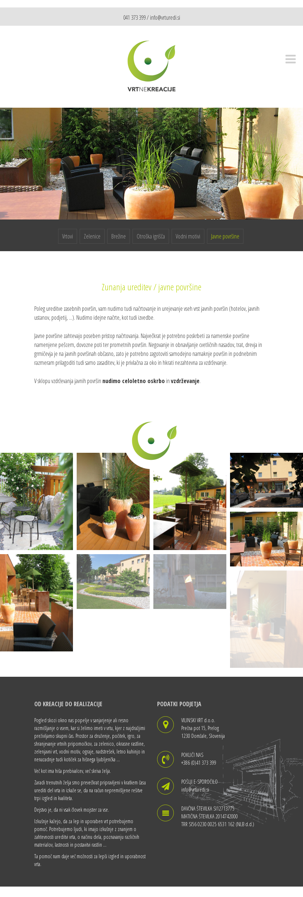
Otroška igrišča (151, 236)
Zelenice (92, 236)
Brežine (118, 236)
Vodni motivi (188, 236)
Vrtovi (67, 236)
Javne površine (225, 236)
